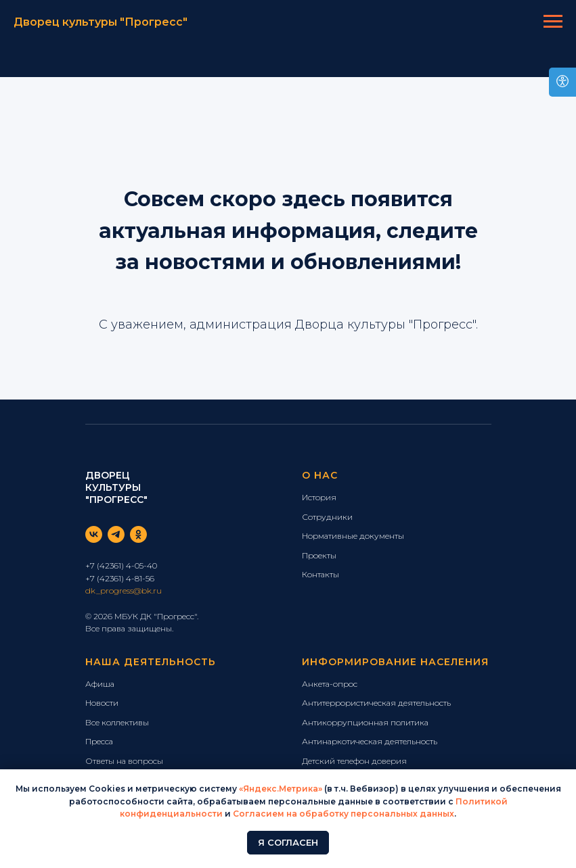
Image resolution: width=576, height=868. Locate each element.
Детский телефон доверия (354, 761)
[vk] (93, 534)
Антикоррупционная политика (365, 722)
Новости (101, 703)
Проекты (319, 555)
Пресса (99, 741)
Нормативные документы (353, 536)
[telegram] (116, 534)
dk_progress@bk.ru (123, 590)
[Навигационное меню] (553, 21)
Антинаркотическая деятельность (369, 741)
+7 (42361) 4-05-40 (121, 565)
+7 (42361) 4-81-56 (119, 578)
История (319, 497)
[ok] (138, 534)
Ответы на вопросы (124, 761)
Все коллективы (117, 722)
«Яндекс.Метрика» (280, 788)
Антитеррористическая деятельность (376, 703)
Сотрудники (327, 517)
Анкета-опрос (329, 684)
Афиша (99, 684)
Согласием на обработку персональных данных (343, 814)
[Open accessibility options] (562, 82)
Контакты (320, 574)
